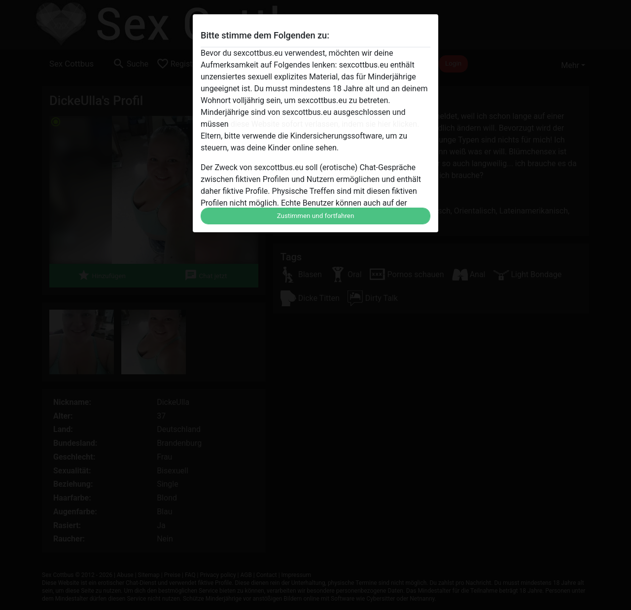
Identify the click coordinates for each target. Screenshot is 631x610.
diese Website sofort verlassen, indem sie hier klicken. (325, 124)
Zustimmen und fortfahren (315, 215)
